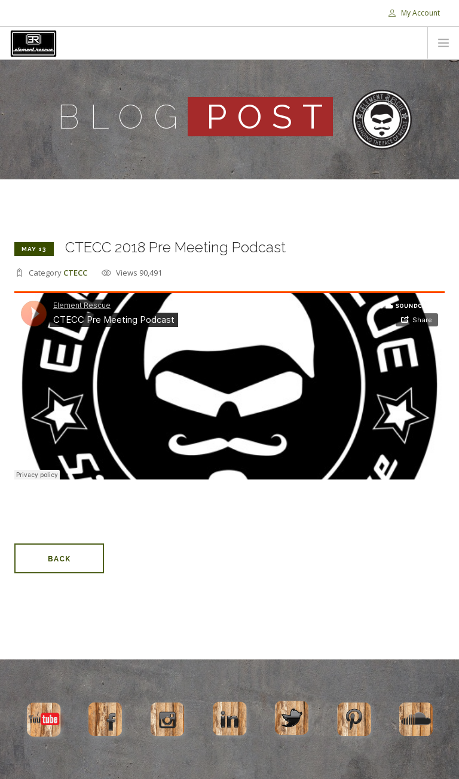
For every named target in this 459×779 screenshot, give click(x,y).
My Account (414, 13)
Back (59, 559)
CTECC (75, 272)
